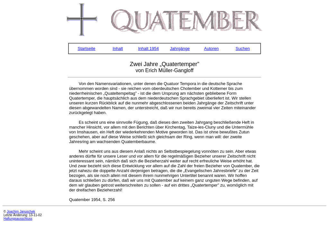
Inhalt (117, 48)
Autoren (211, 48)
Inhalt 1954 (148, 48)
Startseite (86, 48)
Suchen (243, 48)
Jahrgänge (180, 48)
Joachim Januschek (21, 211)
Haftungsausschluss (18, 218)
